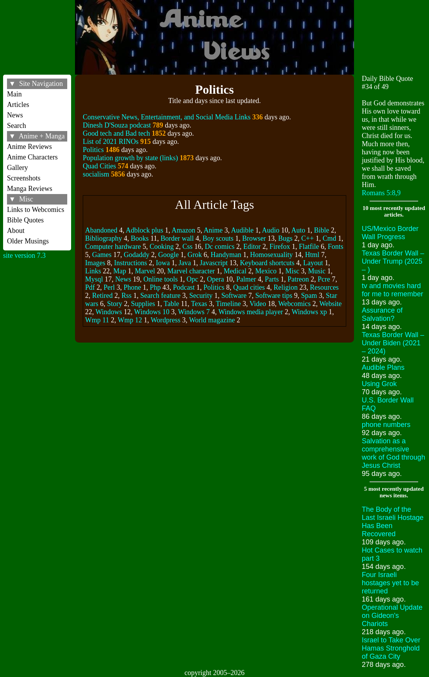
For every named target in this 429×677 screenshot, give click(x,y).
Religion (286, 287)
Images (95, 263)
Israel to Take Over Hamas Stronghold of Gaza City (391, 648)
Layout (313, 263)
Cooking (162, 246)
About (15, 230)
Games (102, 255)
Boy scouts (218, 238)
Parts (272, 279)
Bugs (285, 238)
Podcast (184, 287)
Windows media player (250, 312)
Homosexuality (271, 255)
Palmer (246, 279)
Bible (321, 230)
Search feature (160, 295)
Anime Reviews (29, 146)
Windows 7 (194, 312)
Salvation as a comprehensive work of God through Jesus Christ (393, 453)
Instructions (130, 263)
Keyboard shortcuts (267, 263)
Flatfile (309, 246)
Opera (215, 279)
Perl (109, 287)
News (15, 115)
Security (201, 295)
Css (187, 246)
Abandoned (101, 230)
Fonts (335, 246)
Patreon (298, 279)
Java (184, 263)
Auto (298, 230)
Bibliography (103, 238)
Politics (93, 150)
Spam (309, 295)
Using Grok (379, 384)
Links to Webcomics (35, 209)
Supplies (143, 304)
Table (171, 304)
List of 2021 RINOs (111, 141)
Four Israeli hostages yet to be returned (390, 583)
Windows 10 (151, 312)
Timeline (228, 304)
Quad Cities (99, 166)
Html (312, 255)
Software (233, 295)
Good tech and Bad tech (116, 133)
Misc (292, 271)
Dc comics (219, 246)
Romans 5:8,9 (381, 193)
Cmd (329, 238)
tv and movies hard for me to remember (392, 290)
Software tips (273, 295)
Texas (199, 304)
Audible (242, 230)
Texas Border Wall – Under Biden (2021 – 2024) (393, 343)
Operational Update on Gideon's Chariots (392, 616)
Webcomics (294, 304)
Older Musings (28, 241)
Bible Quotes (25, 220)
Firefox (279, 246)
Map (119, 271)
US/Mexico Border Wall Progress (390, 233)
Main (14, 94)
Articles (18, 104)
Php (155, 287)
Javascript (214, 263)
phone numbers (386, 425)
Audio (270, 230)
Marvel (145, 271)
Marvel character (190, 271)
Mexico (266, 271)
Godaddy (136, 255)
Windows (109, 312)
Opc (192, 279)
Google (168, 255)
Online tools (160, 279)
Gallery (17, 167)
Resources (324, 287)
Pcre (323, 279)
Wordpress (166, 320)
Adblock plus (144, 230)
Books (139, 238)
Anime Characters (32, 157)
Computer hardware (113, 246)
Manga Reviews (29, 188)
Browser (254, 238)
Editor (252, 246)
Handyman (226, 255)
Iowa (163, 263)
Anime (213, 230)
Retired (102, 295)
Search (16, 125)
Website (330, 304)
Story (114, 304)
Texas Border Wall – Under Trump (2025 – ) (393, 261)
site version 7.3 (24, 255)
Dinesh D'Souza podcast (117, 125)
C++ (307, 238)
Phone (132, 287)
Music (317, 271)
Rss (126, 295)
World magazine (212, 320)
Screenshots (23, 178)
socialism (96, 174)
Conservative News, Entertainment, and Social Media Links (167, 117)
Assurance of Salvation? (382, 314)
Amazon (183, 230)
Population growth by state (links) (130, 158)
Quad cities (249, 287)
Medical (234, 271)
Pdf (90, 287)
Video (257, 304)
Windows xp (309, 312)
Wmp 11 (97, 320)
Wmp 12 (130, 320)
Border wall (177, 238)
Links (93, 271)
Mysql (94, 279)
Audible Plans (383, 367)
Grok (194, 255)
